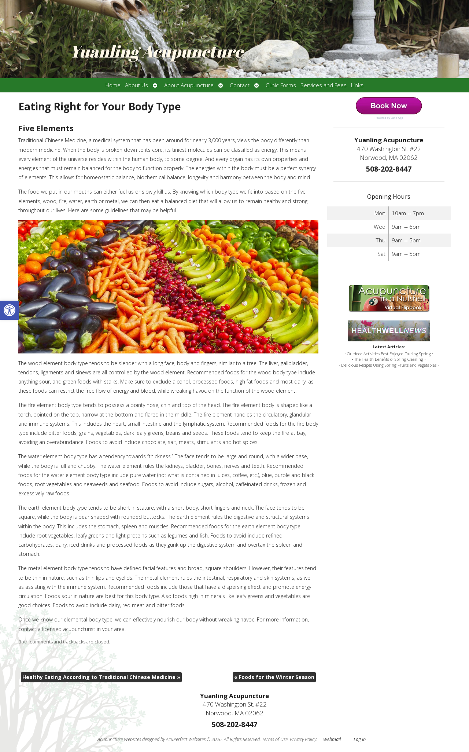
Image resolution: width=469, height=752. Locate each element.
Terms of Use (275, 739)
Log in (360, 739)
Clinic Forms (281, 85)
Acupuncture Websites (119, 739)
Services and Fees (323, 85)
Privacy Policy (303, 739)
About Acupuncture (189, 85)
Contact (240, 85)
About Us (136, 85)
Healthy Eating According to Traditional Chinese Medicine (101, 677)
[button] (9, 310)
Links (357, 85)
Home (113, 85)
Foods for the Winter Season (274, 677)
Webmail (332, 739)
